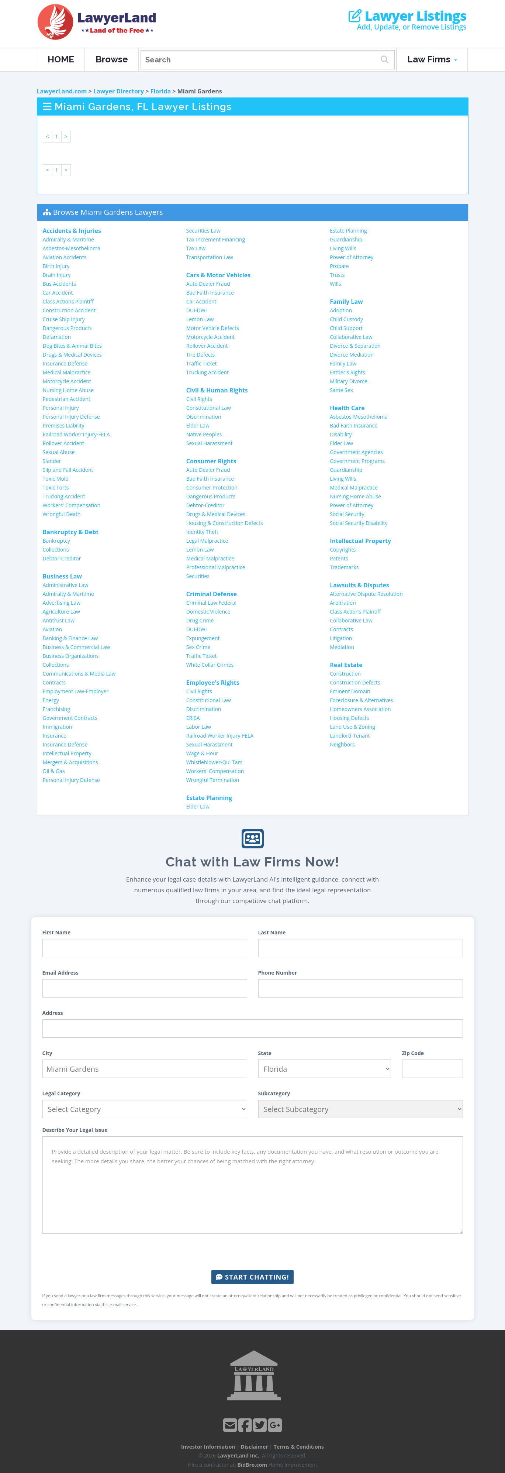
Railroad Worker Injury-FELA (76, 434)
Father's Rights (347, 372)
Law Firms (432, 59)
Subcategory (274, 1093)
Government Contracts (70, 717)
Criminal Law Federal (211, 602)
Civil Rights (199, 398)
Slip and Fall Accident (68, 469)
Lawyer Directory (118, 91)
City (47, 1053)
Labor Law (198, 726)
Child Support (346, 328)
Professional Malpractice (215, 567)
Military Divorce (348, 381)
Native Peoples (204, 434)
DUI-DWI (196, 310)
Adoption (341, 310)
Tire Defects (200, 354)
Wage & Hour (202, 753)
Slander (52, 460)
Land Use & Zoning (352, 726)
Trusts (337, 274)
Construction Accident (69, 310)
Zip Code (413, 1053)
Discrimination (203, 416)
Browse (112, 59)
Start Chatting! (252, 1277)
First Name (56, 932)
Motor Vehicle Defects (212, 328)
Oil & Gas (54, 771)
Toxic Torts (56, 487)
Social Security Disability (358, 522)
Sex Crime (198, 646)
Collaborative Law (351, 336)
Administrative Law (66, 584)
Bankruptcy (56, 540)
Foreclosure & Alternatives (361, 700)
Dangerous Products (67, 328)
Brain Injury (57, 274)
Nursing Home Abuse (68, 390)
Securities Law (203, 230)
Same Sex (341, 390)
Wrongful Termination (212, 779)
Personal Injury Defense (71, 416)
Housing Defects (349, 717)
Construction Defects (355, 682)
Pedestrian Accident (66, 398)
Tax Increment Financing (215, 239)
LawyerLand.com (62, 91)
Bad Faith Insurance (210, 292)
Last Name (272, 932)
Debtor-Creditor (62, 558)
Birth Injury (56, 265)
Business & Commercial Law (76, 646)
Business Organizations (71, 655)
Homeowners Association (360, 709)
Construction (345, 673)
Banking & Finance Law (70, 638)
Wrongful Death (62, 514)
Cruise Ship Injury (64, 319)
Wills (335, 283)
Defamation (57, 336)
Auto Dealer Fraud (208, 283)
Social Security (347, 514)
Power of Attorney (351, 257)
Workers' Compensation (72, 505)
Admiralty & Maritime (68, 239)
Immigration (57, 726)
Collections (56, 549)
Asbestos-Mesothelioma (71, 248)
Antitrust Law (59, 620)
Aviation (52, 629)
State (265, 1053)
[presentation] (253, 1251)
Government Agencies (356, 452)
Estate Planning (348, 230)
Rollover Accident (63, 443)
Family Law (343, 363)
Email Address (60, 972)
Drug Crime (200, 620)
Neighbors (342, 744)
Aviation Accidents (65, 257)
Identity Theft (202, 531)
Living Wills (343, 248)
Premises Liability (63, 425)
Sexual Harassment (209, 443)
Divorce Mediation (352, 354)
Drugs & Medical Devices (72, 354)
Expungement (203, 638)
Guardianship (346, 239)
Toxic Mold (56, 478)
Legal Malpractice (207, 540)
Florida (161, 91)
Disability (341, 434)
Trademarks (344, 567)
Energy (51, 700)
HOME (61, 59)
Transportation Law (209, 257)
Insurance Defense (65, 363)
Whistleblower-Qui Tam (214, 762)
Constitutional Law (208, 407)
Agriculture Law (61, 611)
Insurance (54, 735)
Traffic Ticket (201, 363)
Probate (339, 265)
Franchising (56, 709)
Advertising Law (61, 602)
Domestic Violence (208, 611)
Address (52, 1012)
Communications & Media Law (79, 673)
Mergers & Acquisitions (70, 762)
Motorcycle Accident (67, 381)
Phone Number (277, 972)
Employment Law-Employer (76, 691)
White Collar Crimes (210, 664)
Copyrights (343, 549)
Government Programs (357, 460)
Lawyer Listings (407, 16)
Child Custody (346, 319)
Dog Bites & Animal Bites (72, 345)
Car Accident (58, 292)
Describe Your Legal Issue (75, 1129)
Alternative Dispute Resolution (366, 593)
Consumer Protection (212, 487)
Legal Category (61, 1093)
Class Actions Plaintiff (68, 301)
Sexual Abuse (59, 452)
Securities (198, 576)
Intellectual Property (67, 753)
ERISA (193, 717)
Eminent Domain (350, 691)
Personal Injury (61, 407)
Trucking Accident (64, 496)
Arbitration (343, 602)
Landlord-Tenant (350, 735)
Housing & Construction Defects (224, 522)
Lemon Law (200, 319)
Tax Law (195, 248)
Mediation (342, 646)
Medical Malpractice (67, 372)
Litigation (341, 638)
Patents (339, 558)
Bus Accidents (59, 283)
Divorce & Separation (355, 345)
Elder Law (198, 425)
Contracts (54, 682)
